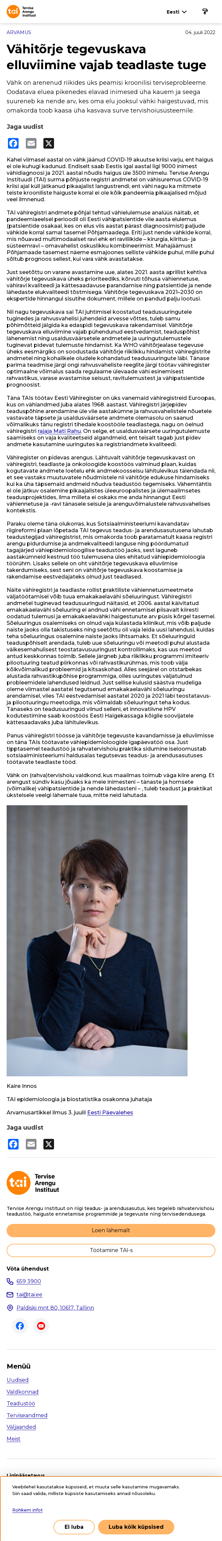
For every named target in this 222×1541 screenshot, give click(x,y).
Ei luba (74, 1527)
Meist (14, 1439)
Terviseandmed (27, 1415)
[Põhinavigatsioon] (204, 11)
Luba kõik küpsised (136, 1527)
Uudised (18, 1380)
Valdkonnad (23, 1392)
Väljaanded (21, 1427)
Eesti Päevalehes (110, 1112)
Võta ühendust (28, 1269)
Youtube (41, 1326)
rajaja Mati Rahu (59, 431)
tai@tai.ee (29, 1294)
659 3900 (29, 1281)
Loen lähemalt (111, 1230)
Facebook (20, 1326)
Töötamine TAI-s (111, 1250)
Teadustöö (21, 1403)
